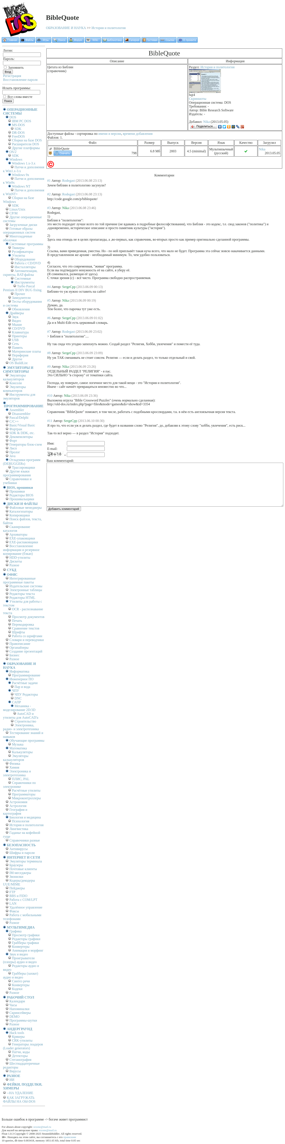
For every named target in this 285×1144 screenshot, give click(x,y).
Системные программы (26, 244)
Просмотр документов (28, 617)
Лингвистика (18, 829)
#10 (49, 395)
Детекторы (20, 1056)
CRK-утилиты (22, 1040)
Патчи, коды (21, 1052)
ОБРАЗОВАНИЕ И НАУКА (66, 28)
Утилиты (18, 255)
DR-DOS (18, 132)
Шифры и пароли (22, 853)
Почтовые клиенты (23, 869)
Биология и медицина (25, 817)
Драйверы (16, 313)
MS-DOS (18, 125)
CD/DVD (18, 328)
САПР (16, 702)
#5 (49, 300)
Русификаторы (22, 251)
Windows (15, 159)
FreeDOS (18, 136)
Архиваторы (18, 534)
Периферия (20, 355)
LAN (12, 903)
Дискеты (15, 561)
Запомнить (14, 67)
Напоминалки (19, 1009)
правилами (69, 1137)
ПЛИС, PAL (20, 779)
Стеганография (20, 1059)
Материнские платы (26, 351)
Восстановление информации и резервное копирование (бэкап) (21, 549)
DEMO (14, 1016)
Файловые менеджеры (25, 507)
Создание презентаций (25, 651)
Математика (18, 748)
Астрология (17, 806)
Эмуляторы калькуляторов (14, 377)
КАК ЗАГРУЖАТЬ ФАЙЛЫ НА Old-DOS (19, 1099)
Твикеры (18, 248)
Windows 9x (20, 175)
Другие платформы (26, 148)
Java (12, 456)
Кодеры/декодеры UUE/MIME (19, 882)
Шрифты (18, 632)
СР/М (13, 213)
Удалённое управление (25, 907)
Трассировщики (23, 467)
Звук (15, 317)
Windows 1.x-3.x (23, 163)
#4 (49, 287)
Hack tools (16, 1033)
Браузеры (16, 865)
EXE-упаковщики (22, 538)
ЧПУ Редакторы (26, 694)
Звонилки (16, 876)
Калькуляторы (22, 752)
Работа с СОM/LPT (23, 899)
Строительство (25, 721)
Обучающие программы (26, 740)
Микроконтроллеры (26, 798)
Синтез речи (21, 981)
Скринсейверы (20, 1013)
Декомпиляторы (21, 437)
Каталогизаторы (21, 511)
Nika (206, 122)
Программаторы (23, 794)
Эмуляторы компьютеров (14, 388)
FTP (12, 892)
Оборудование (25, 259)
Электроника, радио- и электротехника (21, 727)
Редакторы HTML (22, 597)
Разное (14, 565)
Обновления (21, 309)
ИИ (11, 1079)
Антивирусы (18, 849)
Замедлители (21, 297)
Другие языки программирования (17, 473)
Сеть (15, 344)
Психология (20, 821)
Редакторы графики (26, 939)
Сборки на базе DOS (27, 140)
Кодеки (17, 989)
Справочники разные (24, 840)
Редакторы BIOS (21, 495)
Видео (16, 321)
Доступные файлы (60, 133)
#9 (49, 366)
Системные (23, 278)
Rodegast (68, 180)
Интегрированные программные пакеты (19, 580)
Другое (17, 359)
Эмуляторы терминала (25, 861)
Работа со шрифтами (27, 636)
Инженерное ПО (21, 679)
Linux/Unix (17, 209)
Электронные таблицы (25, 590)
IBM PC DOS (21, 121)
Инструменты (25, 282)
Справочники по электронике (19, 784)
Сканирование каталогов (16, 528)
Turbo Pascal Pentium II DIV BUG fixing (22, 288)
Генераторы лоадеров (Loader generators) (23, 1046)
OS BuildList (18, 363)
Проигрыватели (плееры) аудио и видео (20, 960)
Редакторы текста (22, 594)
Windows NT (21, 186)
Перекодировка (23, 624)
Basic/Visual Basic (22, 425)
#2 (49, 194)
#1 (49, 180)
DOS (12, 117)
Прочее (20, 294)
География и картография (15, 811)
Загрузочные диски (23, 225)
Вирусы (15, 1071)
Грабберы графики (25, 943)
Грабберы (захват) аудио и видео (20, 975)
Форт (13, 440)
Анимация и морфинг (27, 950)
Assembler (16, 410)
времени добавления (138, 133)
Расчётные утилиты (26, 790)
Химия (14, 767)
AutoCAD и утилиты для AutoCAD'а (20, 715)
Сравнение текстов (25, 628)
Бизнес (14, 655)
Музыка (18, 744)
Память (17, 347)
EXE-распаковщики (23, 542)
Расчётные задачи (25, 683)
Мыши (17, 324)
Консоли (15, 383)
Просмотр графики (26, 935)
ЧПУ (15, 690)
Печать (17, 620)
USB (15, 340)
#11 (49, 421)
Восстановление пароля (20, 79)
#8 (49, 353)
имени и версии (109, 133)
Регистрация (12, 76)
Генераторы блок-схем (25, 444)
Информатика (19, 671)
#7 (49, 331)
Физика (14, 763)
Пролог (14, 452)
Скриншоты (197, 98)
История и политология (108, 28)
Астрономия (18, 802)
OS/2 (12, 152)
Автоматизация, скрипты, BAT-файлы (20, 272)
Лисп (13, 448)
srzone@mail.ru (42, 1126)
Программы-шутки (23, 1020)
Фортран (15, 429)
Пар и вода (22, 687)
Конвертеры (20, 946)
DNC (18, 698)
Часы (13, 1005)
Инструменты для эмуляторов (19, 396)
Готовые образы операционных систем (19, 230)
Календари (17, 1001)
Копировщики (19, 515)
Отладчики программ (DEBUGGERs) (21, 461)
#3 (49, 208)
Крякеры (18, 1036)
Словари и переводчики (26, 640)
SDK (18, 129)
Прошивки (17, 491)
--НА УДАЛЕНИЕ (20, 1093)
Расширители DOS (25, 144)
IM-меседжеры (20, 873)
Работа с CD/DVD (28, 263)
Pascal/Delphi (18, 417)
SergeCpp (69, 287)
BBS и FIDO (18, 896)
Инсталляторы (25, 267)
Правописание (19, 643)
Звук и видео (18, 954)
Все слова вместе (17, 97)
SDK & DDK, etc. (22, 433)
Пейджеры (17, 888)
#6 (49, 318)
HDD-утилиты (19, 557)
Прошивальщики (21, 499)
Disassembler (21, 414)
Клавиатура (20, 332)
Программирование (26, 675)
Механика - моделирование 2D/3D (19, 708)
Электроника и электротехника (17, 773)
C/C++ (14, 421)
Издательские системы (25, 586)
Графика (15, 931)
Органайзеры (19, 647)
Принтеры (19, 336)
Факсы (14, 911)
